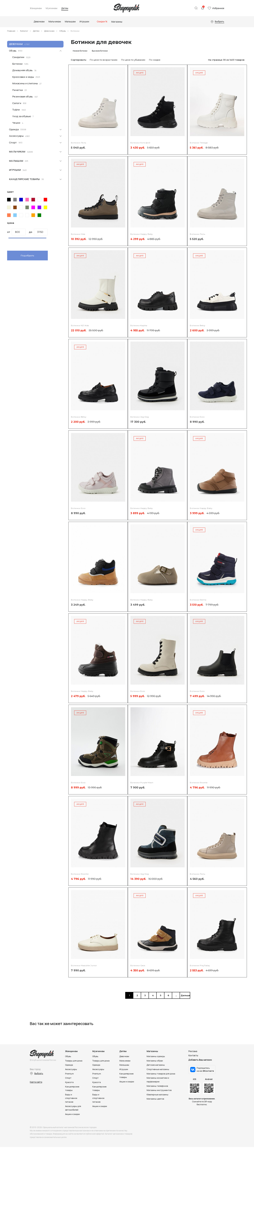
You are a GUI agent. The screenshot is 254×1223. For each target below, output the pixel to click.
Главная (11, 31)
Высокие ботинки (100, 50)
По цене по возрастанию (103, 59)
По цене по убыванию (133, 59)
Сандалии (18, 57)
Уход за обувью (21, 116)
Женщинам (36, 8)
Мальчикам (17, 151)
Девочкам (49, 31)
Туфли (16, 109)
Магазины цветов (156, 1097)
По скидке (154, 59)
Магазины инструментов (159, 1089)
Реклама (192, 1051)
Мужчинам (51, 8)
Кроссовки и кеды (23, 77)
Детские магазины (156, 1064)
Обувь (62, 31)
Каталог (24, 31)
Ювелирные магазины (158, 1093)
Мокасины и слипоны (25, 83)
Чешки (16, 122)
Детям (64, 8)
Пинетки (17, 90)
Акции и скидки (73, 1113)
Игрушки (15, 170)
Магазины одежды (156, 1056)
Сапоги (16, 103)
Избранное (218, 8)
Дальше (185, 995)
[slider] (8, 240)
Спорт (13, 142)
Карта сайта (36, 1082)
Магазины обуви (155, 1060)
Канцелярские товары (24, 179)
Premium (69, 1073)
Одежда (14, 129)
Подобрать (27, 255)
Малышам (16, 161)
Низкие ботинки (80, 50)
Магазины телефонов (158, 1085)
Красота (69, 1081)
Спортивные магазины (158, 1069)
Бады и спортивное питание (71, 1097)
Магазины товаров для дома (161, 1073)
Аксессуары (16, 136)
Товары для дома (73, 1060)
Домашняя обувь (22, 70)
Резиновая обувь (22, 96)
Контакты (193, 1055)
